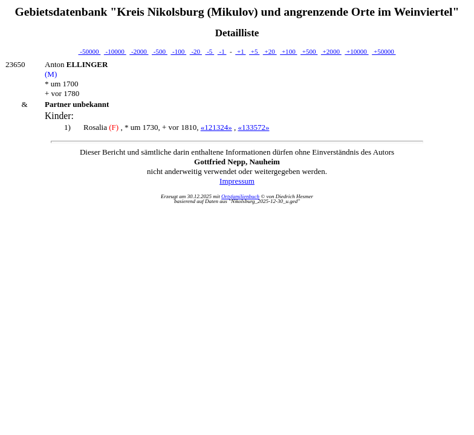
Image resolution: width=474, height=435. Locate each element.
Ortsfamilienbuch (240, 196)
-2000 (138, 51)
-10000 (115, 51)
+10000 (356, 51)
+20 (270, 51)
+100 (288, 51)
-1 (222, 51)
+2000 (331, 51)
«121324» (216, 127)
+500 (308, 51)
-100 (178, 51)
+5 (254, 51)
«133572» (253, 127)
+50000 (383, 51)
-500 (159, 51)
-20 (196, 51)
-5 (209, 51)
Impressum (237, 180)
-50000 (89, 51)
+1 (240, 51)
